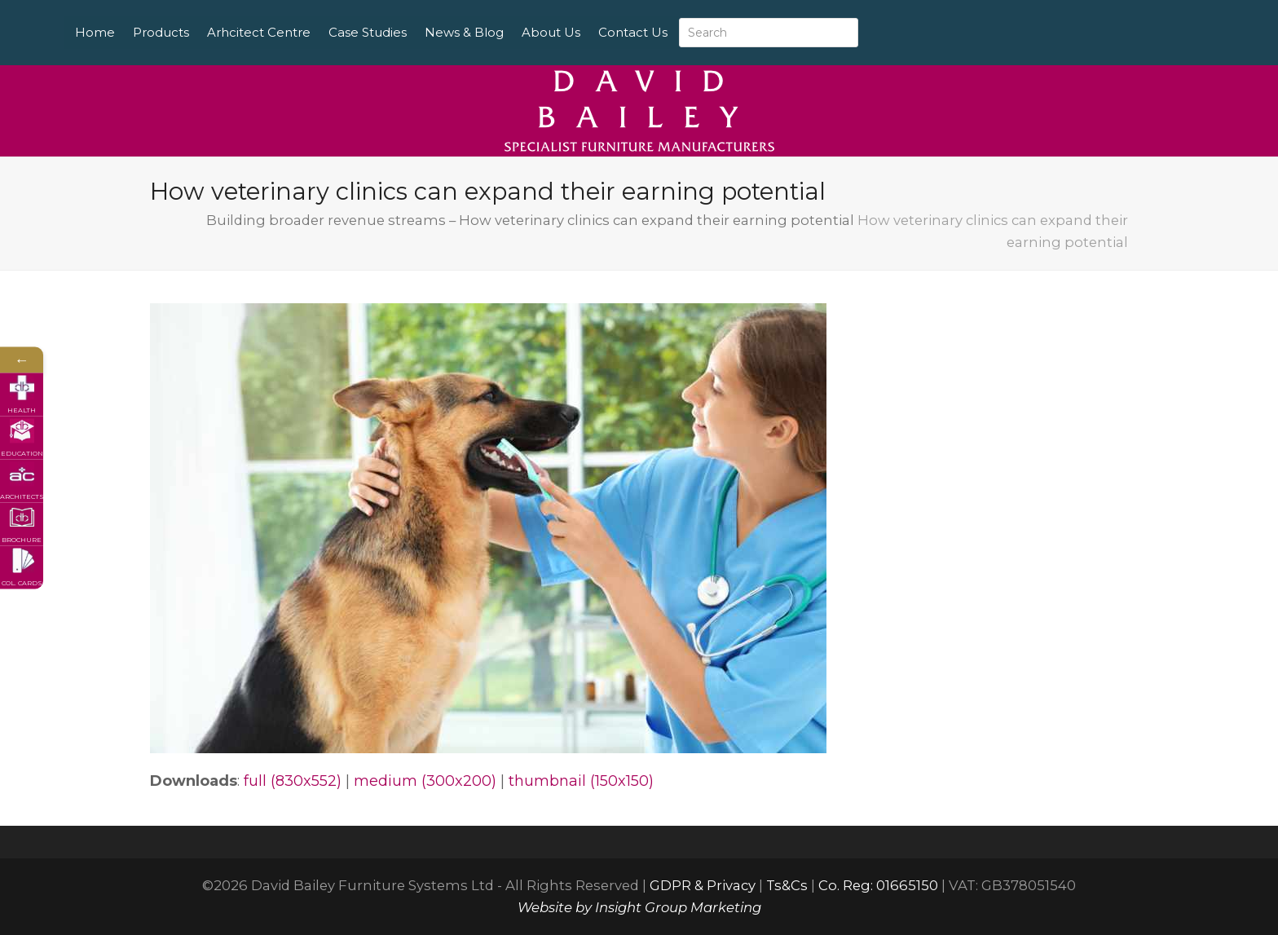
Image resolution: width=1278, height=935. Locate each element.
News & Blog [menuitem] (519, 32)
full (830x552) (293, 781)
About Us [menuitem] (606, 32)
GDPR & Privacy (703, 885)
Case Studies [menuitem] (423, 32)
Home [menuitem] (150, 32)
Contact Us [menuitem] (688, 32)
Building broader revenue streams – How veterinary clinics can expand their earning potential (530, 220)
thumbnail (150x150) (581, 781)
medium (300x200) (425, 781)
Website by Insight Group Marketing (639, 907)
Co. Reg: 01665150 (878, 885)
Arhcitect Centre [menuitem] (314, 32)
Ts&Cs (787, 885)
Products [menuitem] (216, 32)
